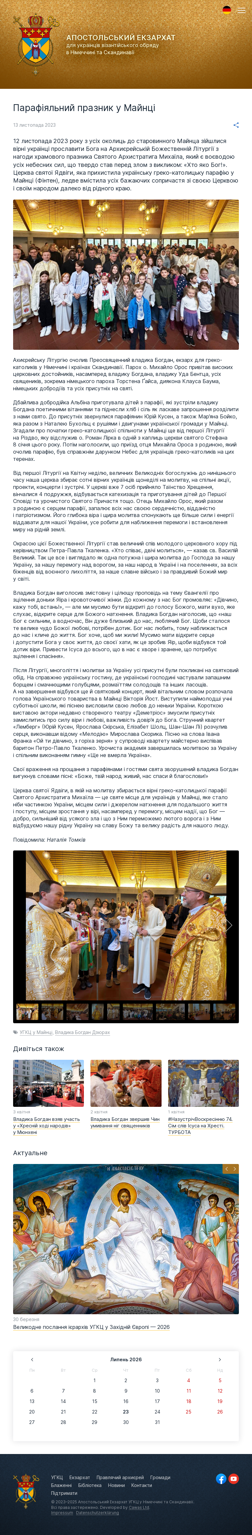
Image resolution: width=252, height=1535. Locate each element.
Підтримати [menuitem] (64, 1493)
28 (63, 1422)
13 (31, 1401)
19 (220, 1401)
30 (126, 1422)
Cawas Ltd (139, 1507)
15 (94, 1401)
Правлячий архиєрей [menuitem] (120, 1477)
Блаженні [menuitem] (61, 1485)
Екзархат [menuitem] (79, 1477)
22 (94, 1411)
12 (220, 1391)
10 (157, 1391)
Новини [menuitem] (116, 1485)
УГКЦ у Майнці (36, 1032)
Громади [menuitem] (160, 1477)
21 (63, 1411)
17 (157, 1401)
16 (125, 1401)
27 (32, 1422)
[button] (241, 10)
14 (63, 1401)
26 (220, 1411)
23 (126, 1411)
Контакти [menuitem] (141, 1485)
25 (188, 1411)
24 (157, 1411)
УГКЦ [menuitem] (57, 1477)
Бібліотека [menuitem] (90, 1485)
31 (157, 1422)
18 (188, 1401)
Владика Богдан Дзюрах (82, 1032)
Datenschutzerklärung (97, 1513)
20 (32, 1411)
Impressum (62, 1513)
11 (188, 1391)
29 (94, 1422)
